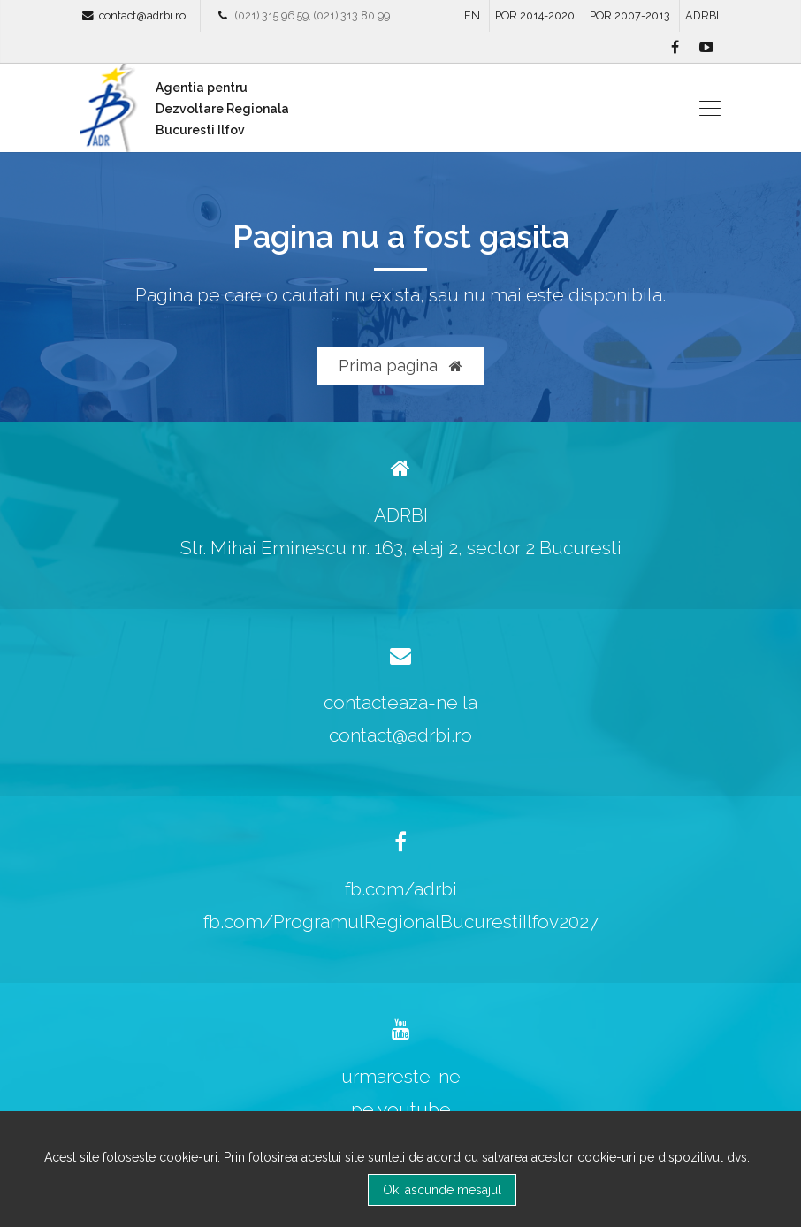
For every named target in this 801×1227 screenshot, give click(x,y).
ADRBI (702, 15)
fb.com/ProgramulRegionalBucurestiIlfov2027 (401, 922)
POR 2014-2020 (535, 15)
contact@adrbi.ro (142, 15)
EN (472, 15)
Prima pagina (400, 365)
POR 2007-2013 (630, 15)
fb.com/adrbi (401, 889)
